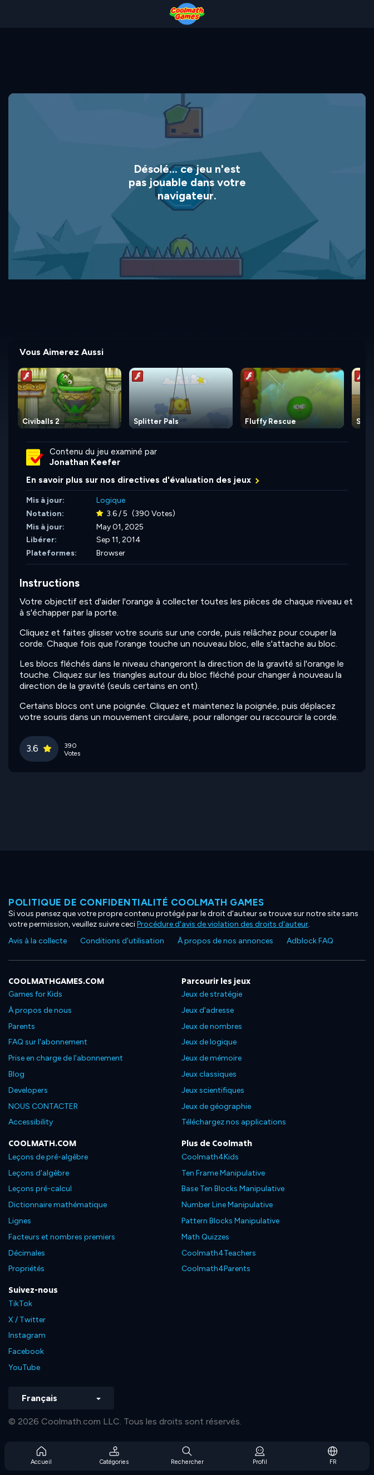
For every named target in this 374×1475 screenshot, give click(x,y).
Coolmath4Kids (210, 1157)
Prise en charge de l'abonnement (65, 1058)
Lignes (19, 1221)
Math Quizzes (205, 1237)
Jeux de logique (209, 1042)
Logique (110, 500)
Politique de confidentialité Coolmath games (136, 902)
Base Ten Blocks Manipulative (232, 1188)
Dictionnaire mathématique (57, 1204)
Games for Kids (35, 994)
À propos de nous (40, 1010)
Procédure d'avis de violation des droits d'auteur (222, 924)
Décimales (26, 1253)
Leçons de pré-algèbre (48, 1157)
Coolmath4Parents (215, 1268)
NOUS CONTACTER (43, 1106)
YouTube (24, 1367)
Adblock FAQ (310, 941)
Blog (16, 1074)
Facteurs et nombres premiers (61, 1237)
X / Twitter (27, 1319)
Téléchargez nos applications (233, 1122)
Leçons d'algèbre (38, 1173)
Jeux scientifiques (212, 1090)
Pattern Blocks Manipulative (230, 1221)
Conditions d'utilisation (122, 941)
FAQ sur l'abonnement (47, 1042)
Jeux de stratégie (211, 994)
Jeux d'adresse (207, 1010)
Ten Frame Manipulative (223, 1173)
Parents (21, 1026)
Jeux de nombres (211, 1026)
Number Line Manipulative (227, 1204)
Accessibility (30, 1122)
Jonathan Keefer (85, 462)
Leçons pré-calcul (40, 1188)
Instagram (27, 1335)
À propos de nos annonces (225, 941)
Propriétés (26, 1268)
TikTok (20, 1303)
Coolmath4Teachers (218, 1253)
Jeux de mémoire (211, 1058)
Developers (28, 1090)
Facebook (26, 1351)
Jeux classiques (209, 1074)
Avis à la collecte (37, 941)
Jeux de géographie (216, 1106)
